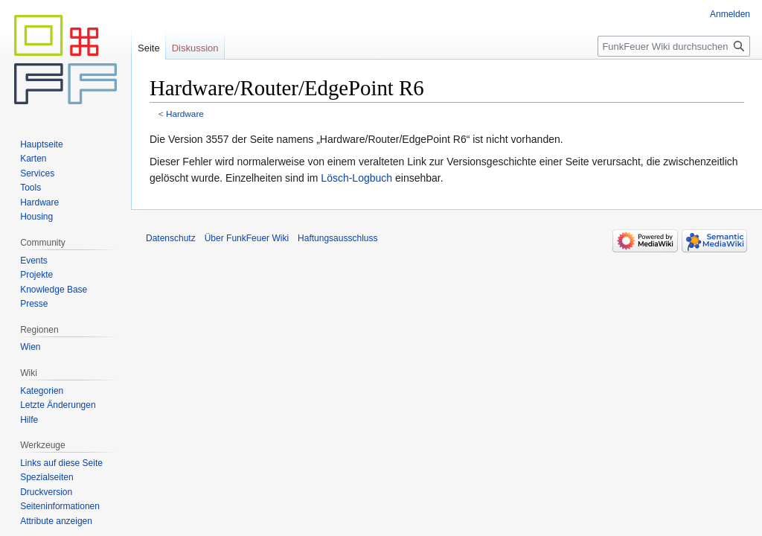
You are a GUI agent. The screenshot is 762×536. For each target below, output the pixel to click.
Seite (149, 48)
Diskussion (195, 48)
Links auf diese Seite (61, 463)
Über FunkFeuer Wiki (247, 238)
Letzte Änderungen (57, 405)
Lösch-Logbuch (356, 178)
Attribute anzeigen (56, 521)
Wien (30, 347)
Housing (36, 216)
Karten (33, 158)
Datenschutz (171, 238)
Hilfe (29, 420)
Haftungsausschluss (337, 238)
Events (34, 260)
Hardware (185, 113)
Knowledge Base (53, 289)
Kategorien (41, 391)
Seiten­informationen (60, 506)
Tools (30, 187)
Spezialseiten (46, 477)
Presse (34, 304)
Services (37, 173)
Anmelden (730, 14)
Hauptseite (41, 144)
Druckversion (46, 492)
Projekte (36, 274)
